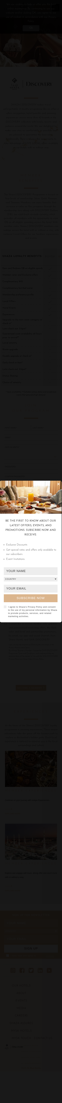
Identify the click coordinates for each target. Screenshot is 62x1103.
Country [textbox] (10, 579)
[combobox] (31, 579)
